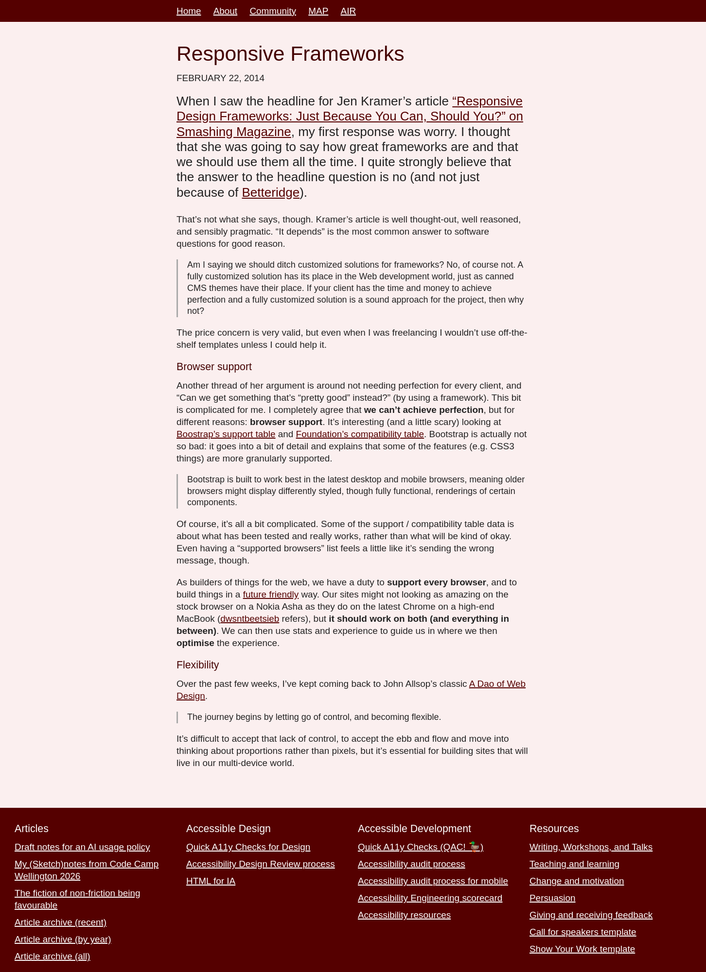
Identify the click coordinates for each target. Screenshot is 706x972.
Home (188, 11)
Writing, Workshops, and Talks (591, 847)
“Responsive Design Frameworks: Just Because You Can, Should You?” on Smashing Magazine (349, 116)
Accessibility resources (404, 915)
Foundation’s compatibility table (360, 434)
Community (272, 11)
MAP (318, 11)
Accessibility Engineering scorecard (430, 898)
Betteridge (271, 192)
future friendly (271, 594)
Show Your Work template (582, 949)
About (225, 11)
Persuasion (553, 898)
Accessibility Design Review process (260, 864)
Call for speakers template (583, 932)
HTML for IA (210, 881)
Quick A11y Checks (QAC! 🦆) (420, 847)
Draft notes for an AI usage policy (82, 847)
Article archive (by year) (63, 939)
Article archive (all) (52, 956)
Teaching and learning (574, 864)
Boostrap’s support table (226, 434)
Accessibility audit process (411, 864)
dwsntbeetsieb (249, 619)
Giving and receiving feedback (591, 915)
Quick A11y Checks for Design (248, 847)
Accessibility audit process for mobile (433, 881)
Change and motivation (577, 881)
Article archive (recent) (60, 922)
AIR (348, 11)
